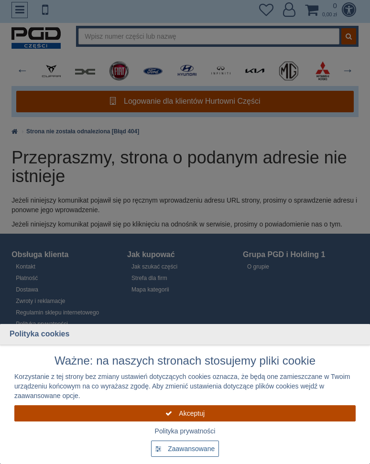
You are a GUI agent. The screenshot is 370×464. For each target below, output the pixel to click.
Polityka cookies (39, 334)
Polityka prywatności (185, 431)
